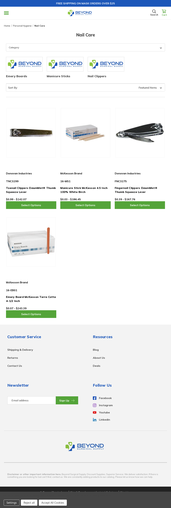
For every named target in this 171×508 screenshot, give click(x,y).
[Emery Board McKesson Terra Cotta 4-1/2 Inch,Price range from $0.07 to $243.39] (31, 241)
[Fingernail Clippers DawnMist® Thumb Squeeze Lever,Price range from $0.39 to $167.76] (139, 132)
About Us (99, 357)
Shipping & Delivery (20, 349)
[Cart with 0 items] (164, 13)
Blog (96, 349)
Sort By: (13, 87)
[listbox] (138, 87)
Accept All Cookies (52, 502)
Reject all (29, 502)
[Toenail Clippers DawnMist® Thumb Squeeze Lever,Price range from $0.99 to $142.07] (31, 132)
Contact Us (14, 365)
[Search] (154, 13)
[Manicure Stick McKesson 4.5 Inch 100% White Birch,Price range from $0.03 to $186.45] (85, 132)
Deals (96, 365)
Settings (12, 502)
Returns (12, 357)
